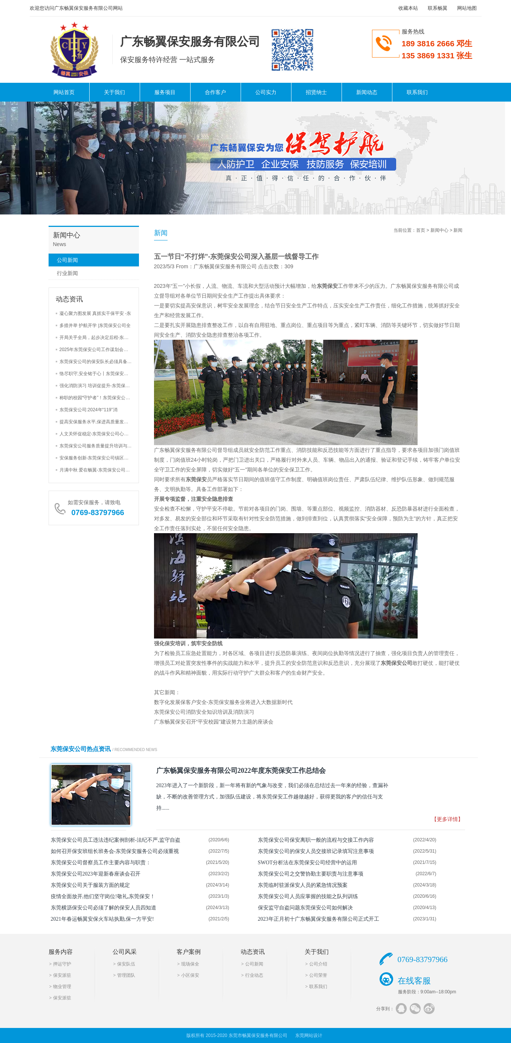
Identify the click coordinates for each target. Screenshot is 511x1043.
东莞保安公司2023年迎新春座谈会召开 (95, 874)
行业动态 (254, 975)
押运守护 (62, 964)
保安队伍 (126, 964)
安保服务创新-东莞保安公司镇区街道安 (98, 458)
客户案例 (189, 952)
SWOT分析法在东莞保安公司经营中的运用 (307, 862)
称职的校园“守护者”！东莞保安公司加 (97, 397)
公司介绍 (318, 964)
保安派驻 (62, 975)
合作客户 (215, 92)
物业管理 (62, 986)
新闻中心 (439, 230)
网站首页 (64, 92)
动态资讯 (253, 952)
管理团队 (126, 975)
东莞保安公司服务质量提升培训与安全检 (100, 446)
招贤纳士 (316, 92)
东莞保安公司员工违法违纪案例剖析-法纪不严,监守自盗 (115, 840)
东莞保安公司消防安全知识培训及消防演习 (204, 712)
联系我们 (417, 92)
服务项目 (164, 92)
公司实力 (265, 92)
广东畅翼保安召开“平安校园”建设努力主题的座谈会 (213, 722)
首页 (420, 230)
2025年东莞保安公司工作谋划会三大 (96, 349)
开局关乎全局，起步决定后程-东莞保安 (98, 337)
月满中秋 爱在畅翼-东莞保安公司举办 (96, 470)
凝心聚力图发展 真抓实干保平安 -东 (95, 313)
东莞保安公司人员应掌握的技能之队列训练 (308, 896)
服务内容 (61, 952)
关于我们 (114, 92)
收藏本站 (408, 8)
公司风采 (125, 952)
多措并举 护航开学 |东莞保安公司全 (95, 325)
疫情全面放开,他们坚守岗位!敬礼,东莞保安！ (103, 896)
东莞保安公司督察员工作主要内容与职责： (101, 862)
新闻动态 (366, 92)
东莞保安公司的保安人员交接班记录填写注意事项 (316, 851)
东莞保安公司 (396, 663)
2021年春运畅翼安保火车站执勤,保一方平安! (102, 919)
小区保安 (190, 975)
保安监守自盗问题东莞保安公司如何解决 (305, 908)
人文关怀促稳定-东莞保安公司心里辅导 (98, 433)
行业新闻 (67, 273)
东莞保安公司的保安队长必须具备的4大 (99, 361)
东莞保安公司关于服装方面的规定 (90, 885)
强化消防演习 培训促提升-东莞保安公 (96, 385)
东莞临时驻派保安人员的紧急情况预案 (303, 885)
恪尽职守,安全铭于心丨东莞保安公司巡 (98, 373)
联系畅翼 (437, 8)
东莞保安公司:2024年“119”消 (88, 409)
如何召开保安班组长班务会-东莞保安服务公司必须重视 (115, 851)
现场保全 (190, 964)
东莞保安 (327, 286)
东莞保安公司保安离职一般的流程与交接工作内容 (316, 840)
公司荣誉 (318, 975)
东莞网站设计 (308, 1035)
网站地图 (467, 8)
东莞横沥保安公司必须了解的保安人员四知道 (103, 908)
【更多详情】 (447, 819)
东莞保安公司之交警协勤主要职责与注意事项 (310, 874)
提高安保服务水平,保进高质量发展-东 (96, 421)
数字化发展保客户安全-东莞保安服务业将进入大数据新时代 (223, 702)
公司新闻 (67, 260)
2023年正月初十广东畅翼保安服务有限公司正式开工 (318, 919)
